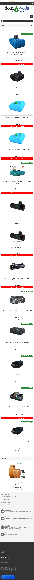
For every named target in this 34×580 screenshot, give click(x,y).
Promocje (2, 545)
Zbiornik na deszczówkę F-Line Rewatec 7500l (17, 342)
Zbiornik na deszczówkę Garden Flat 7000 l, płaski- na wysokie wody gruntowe (17, 53)
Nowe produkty (4, 546)
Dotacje (7, 533)
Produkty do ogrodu (4, 547)
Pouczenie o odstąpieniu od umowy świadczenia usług (11, 572)
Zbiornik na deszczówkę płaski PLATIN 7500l (17, 407)
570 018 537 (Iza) (6, 502)
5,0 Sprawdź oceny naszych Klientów (17, 1)
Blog (1, 554)
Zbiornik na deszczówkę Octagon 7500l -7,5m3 (17, 374)
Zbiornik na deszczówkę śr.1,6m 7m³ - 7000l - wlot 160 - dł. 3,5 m (17, 216)
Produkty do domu (4, 549)
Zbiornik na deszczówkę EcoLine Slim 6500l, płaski (17, 87)
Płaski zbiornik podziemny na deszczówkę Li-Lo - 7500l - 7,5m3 (17, 182)
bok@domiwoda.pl (6, 504)
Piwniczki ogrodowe (4, 562)
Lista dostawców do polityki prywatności (8, 568)
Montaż (7, 526)
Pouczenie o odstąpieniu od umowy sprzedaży (10, 570)
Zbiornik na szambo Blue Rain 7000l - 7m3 (17, 117)
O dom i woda (3, 550)
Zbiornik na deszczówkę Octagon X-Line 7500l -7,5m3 (17, 441)
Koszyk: (7, 21)
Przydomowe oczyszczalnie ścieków (8, 561)
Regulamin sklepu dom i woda (6, 566)
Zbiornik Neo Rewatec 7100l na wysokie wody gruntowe (17, 310)
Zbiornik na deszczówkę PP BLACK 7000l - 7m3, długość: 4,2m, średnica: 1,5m (17, 278)
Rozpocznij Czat (8, 577)
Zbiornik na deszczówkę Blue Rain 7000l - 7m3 (17, 149)
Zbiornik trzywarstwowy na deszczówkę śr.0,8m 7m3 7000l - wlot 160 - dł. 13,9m (17, 246)
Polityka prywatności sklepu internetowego (9, 567)
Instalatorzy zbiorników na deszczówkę (8, 559)
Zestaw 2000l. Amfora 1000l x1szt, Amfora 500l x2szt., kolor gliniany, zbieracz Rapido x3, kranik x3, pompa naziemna (17, 482)
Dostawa (8, 510)
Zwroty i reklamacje (4, 573)
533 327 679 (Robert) (7, 499)
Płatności (8, 517)
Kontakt (31, 3)
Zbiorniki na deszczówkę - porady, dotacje (9, 558)
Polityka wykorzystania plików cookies (8, 569)
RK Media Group (30, 576)
